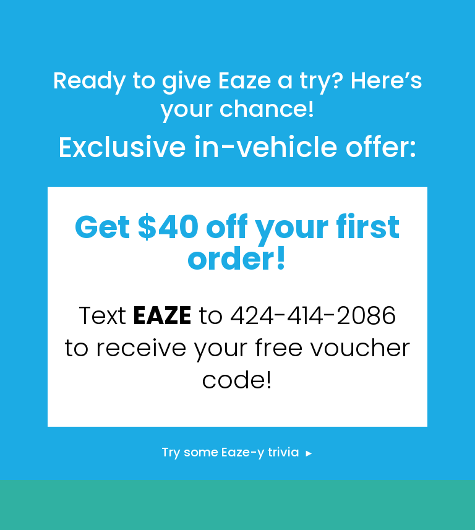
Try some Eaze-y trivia (237, 452)
